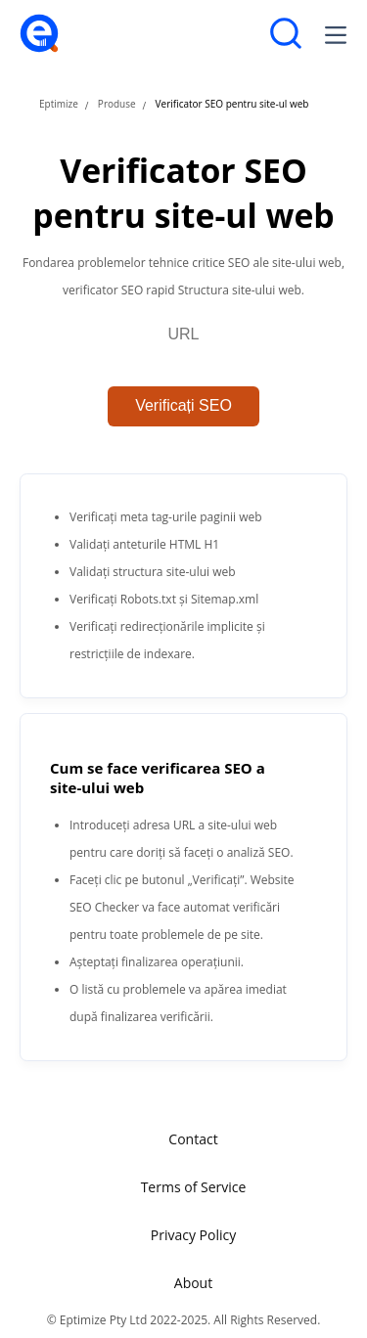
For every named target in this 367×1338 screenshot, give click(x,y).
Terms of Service (194, 1187)
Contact (192, 1139)
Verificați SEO (183, 405)
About (193, 1282)
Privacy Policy (193, 1235)
